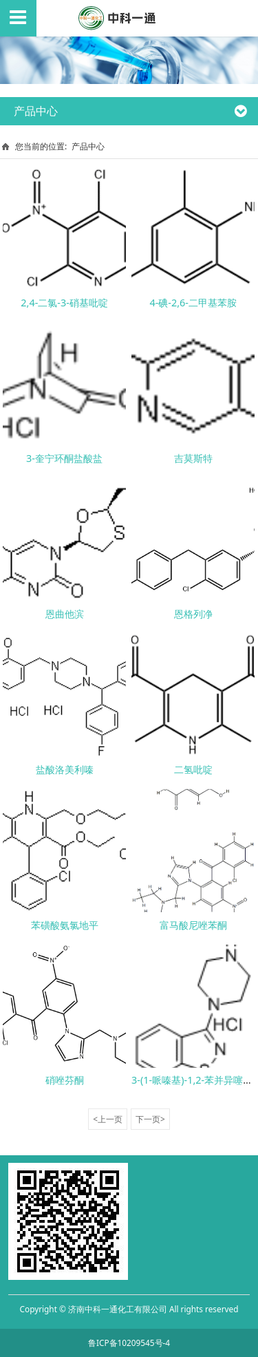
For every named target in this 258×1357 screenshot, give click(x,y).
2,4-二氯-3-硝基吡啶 (64, 302)
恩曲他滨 (64, 613)
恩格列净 (193, 613)
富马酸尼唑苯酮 (193, 925)
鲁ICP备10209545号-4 (129, 1342)
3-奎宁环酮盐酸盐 (64, 458)
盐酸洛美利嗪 (65, 769)
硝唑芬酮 (64, 1079)
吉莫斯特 (193, 458)
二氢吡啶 (193, 769)
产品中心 (88, 146)
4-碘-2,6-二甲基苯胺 (193, 302)
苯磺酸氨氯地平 (64, 925)
